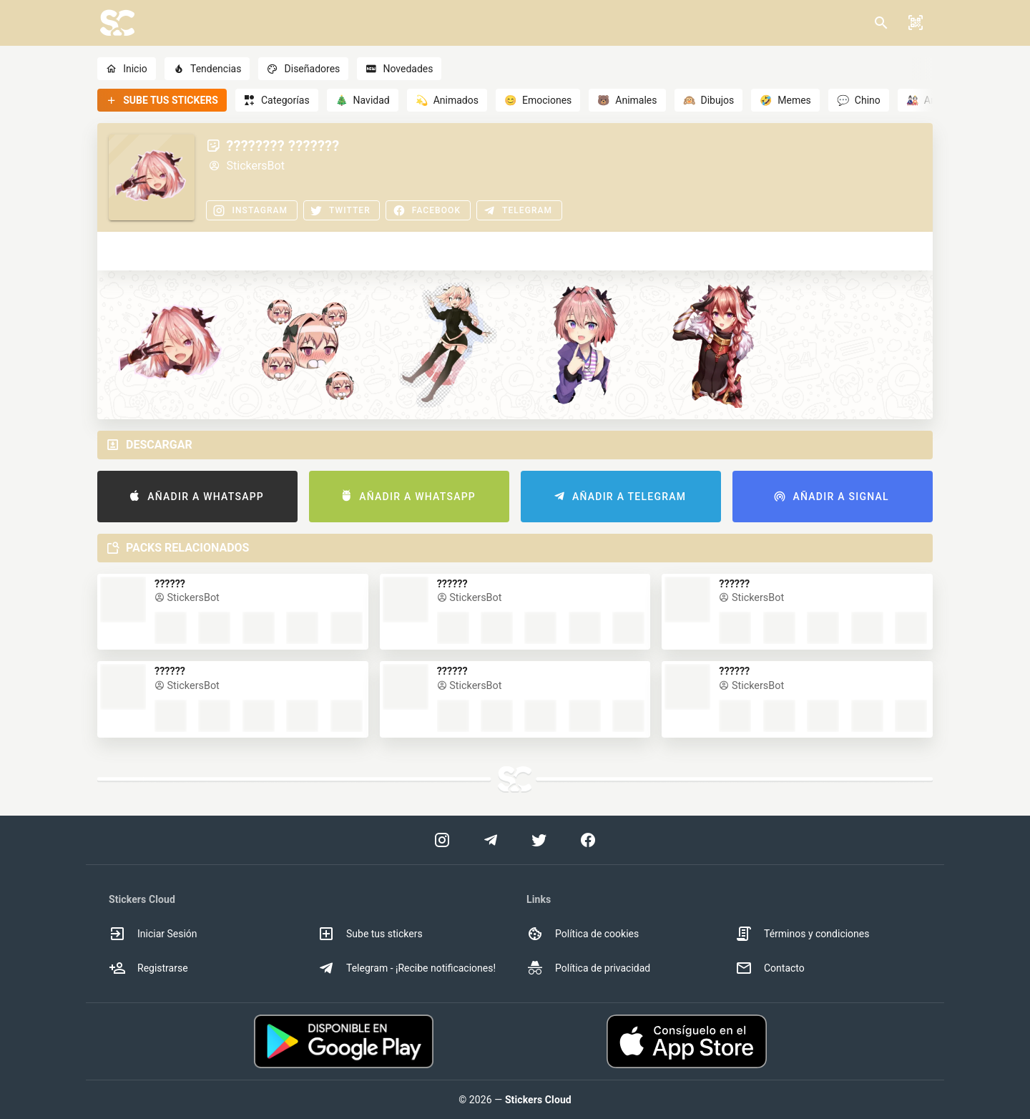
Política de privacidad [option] (588, 968)
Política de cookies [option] (582, 933)
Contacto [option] (770, 968)
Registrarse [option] (148, 968)
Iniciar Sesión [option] (153, 933)
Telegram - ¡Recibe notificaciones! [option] (407, 968)
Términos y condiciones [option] (802, 933)
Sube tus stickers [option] (370, 933)
